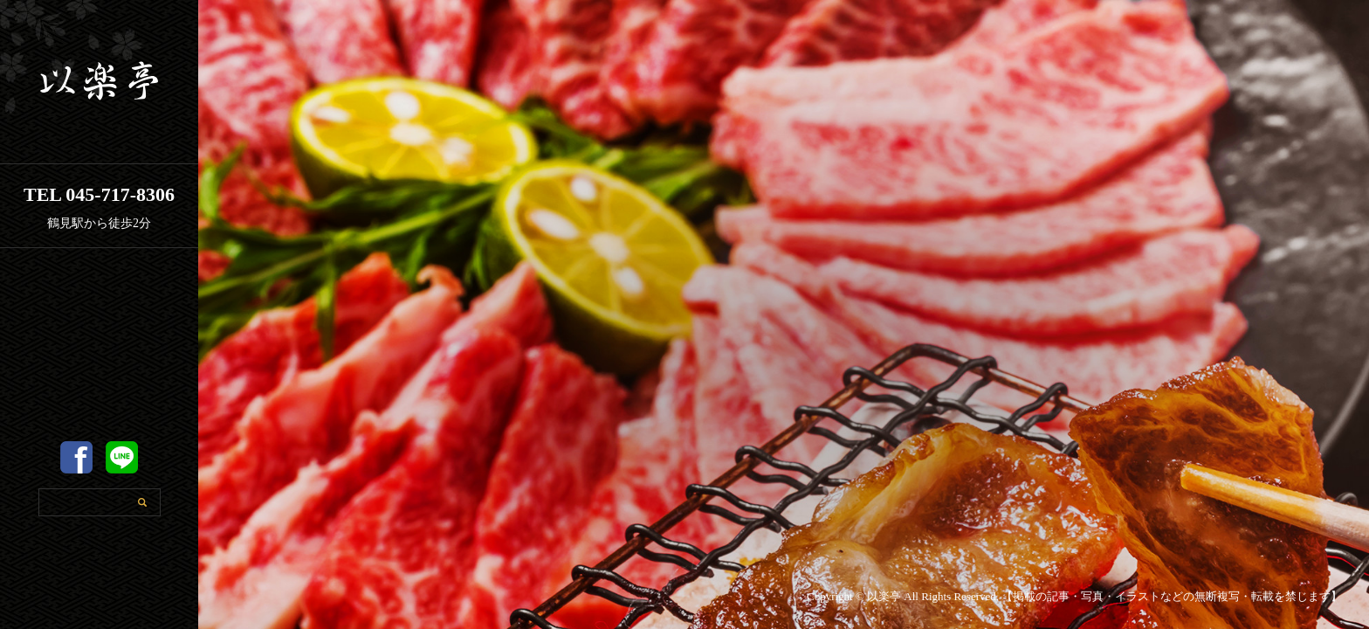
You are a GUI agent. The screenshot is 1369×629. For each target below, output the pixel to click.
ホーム (99, 304)
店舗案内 (99, 347)
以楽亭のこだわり (99, 390)
